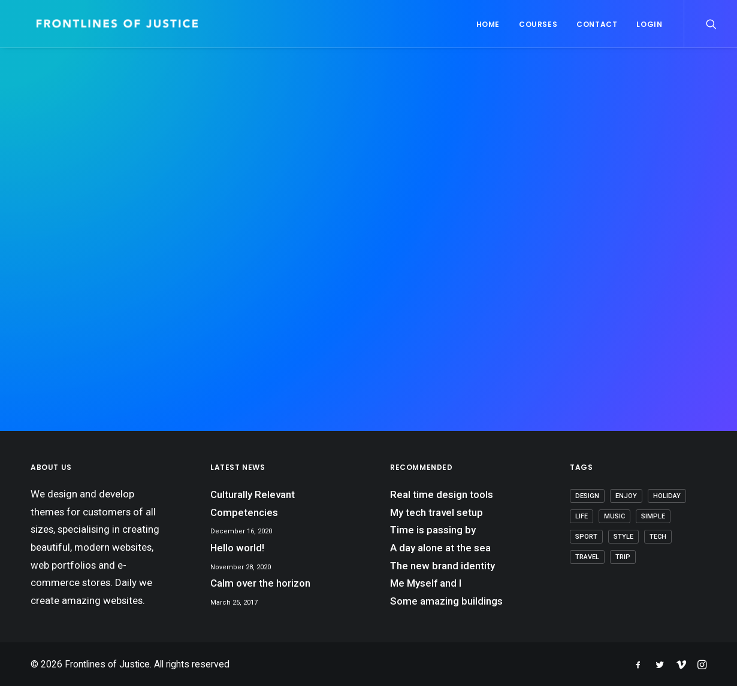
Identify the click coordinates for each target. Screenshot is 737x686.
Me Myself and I (425, 583)
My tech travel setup (436, 512)
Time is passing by (433, 530)
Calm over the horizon (260, 583)
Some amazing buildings (446, 601)
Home (488, 24)
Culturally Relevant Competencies (252, 503)
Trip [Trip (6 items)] (622, 557)
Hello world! (237, 548)
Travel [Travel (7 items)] (587, 557)
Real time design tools (441, 494)
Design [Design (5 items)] (587, 496)
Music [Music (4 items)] (614, 516)
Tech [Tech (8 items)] (658, 537)
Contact (596, 24)
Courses (538, 24)
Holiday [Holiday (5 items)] (667, 496)
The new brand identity (442, 566)
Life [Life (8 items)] (581, 516)
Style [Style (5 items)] (623, 537)
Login (649, 24)
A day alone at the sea (440, 548)
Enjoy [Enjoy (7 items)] (626, 496)
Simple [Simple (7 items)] (653, 516)
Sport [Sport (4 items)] (586, 537)
